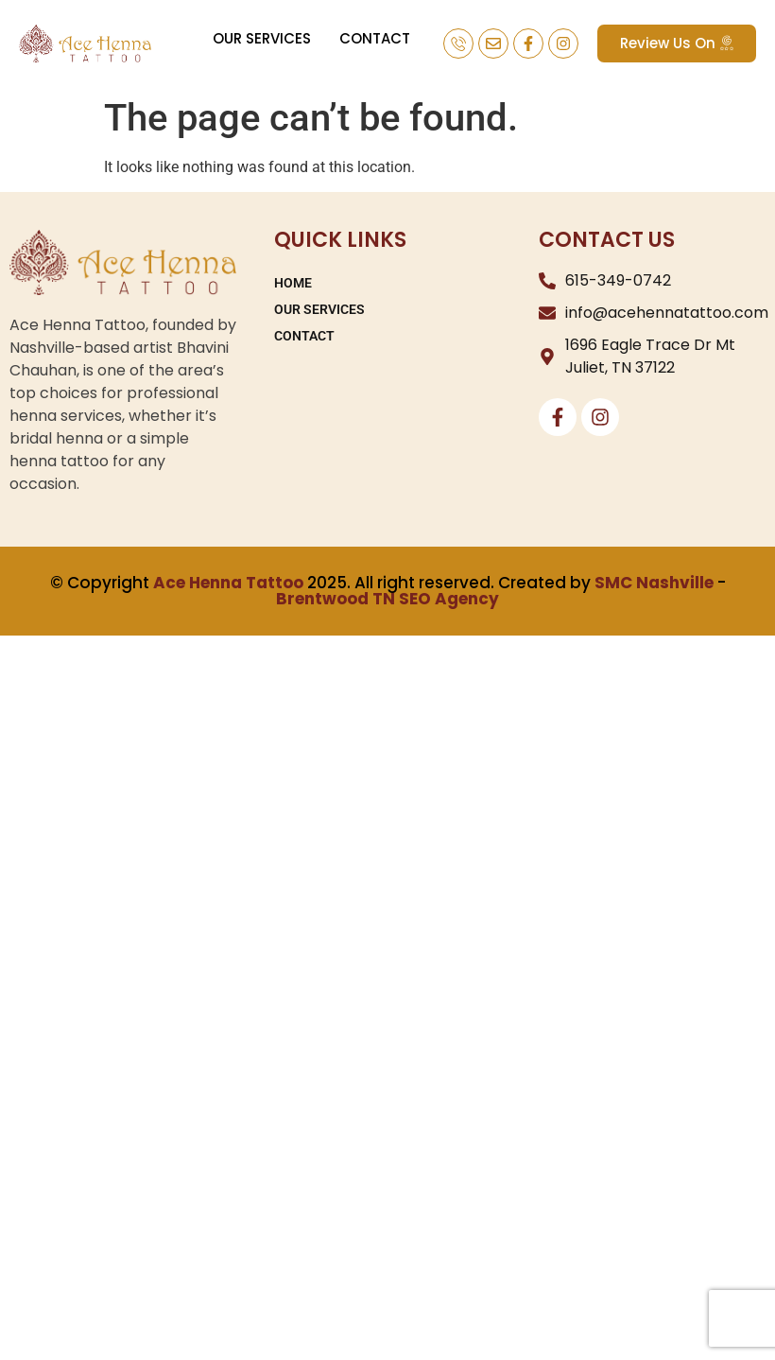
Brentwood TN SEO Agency (387, 598)
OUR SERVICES (262, 38)
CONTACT (374, 38)
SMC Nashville (654, 582)
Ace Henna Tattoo (228, 582)
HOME (293, 282)
